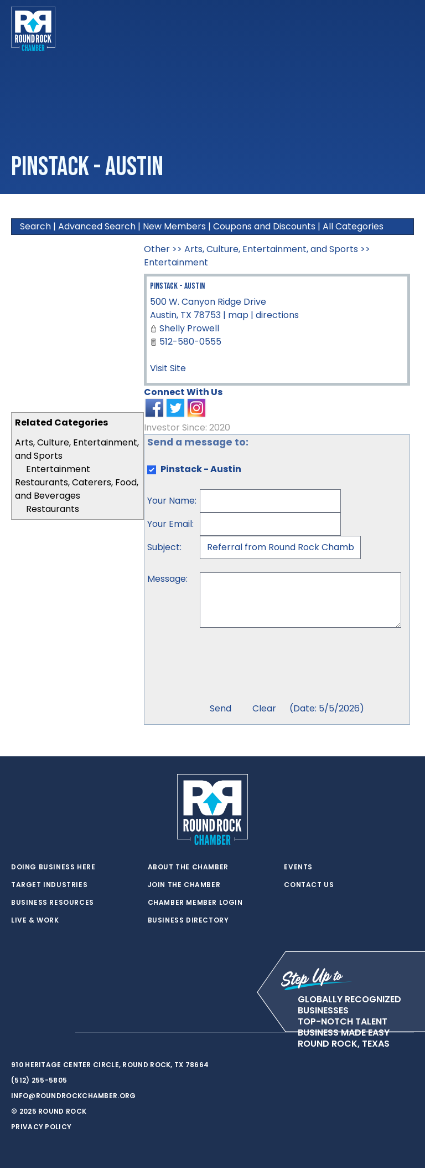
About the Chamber (188, 867)
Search (35, 226)
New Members (174, 226)
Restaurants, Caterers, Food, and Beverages (76, 489)
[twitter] (16, 1032)
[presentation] (284, 666)
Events (298, 867)
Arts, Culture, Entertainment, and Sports (271, 249)
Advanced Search (97, 226)
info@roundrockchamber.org (73, 1095)
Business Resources (52, 902)
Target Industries (49, 884)
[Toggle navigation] (405, 29)
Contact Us (309, 884)
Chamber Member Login (195, 902)
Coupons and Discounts (264, 226)
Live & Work (35, 920)
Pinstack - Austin (177, 286)
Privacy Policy (41, 1126)
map (238, 315)
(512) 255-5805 (39, 1080)
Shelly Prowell (189, 328)
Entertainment (58, 469)
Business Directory (188, 920)
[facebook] (38, 1032)
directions (277, 315)
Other (157, 249)
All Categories (353, 226)
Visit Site (168, 368)
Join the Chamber (184, 884)
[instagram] (60, 1032)
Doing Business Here (53, 867)
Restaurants (52, 509)
